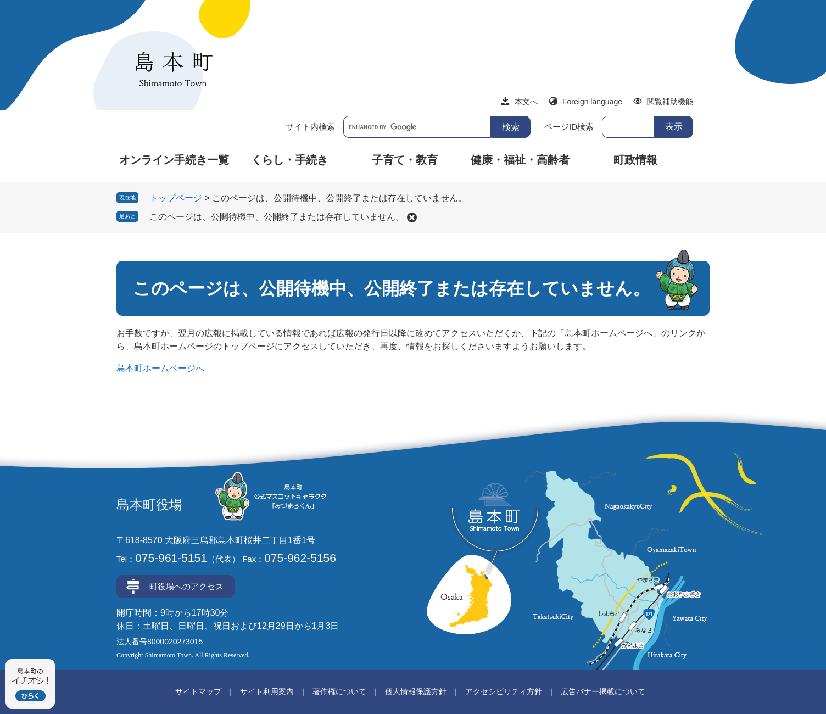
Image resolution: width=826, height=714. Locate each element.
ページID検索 (569, 126)
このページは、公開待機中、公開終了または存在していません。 (276, 216)
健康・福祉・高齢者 (520, 160)
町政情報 (635, 160)
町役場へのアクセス (186, 586)
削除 (412, 217)
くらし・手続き (289, 160)
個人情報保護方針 (416, 691)
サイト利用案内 (267, 691)
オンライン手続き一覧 (174, 160)
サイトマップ (198, 691)
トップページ (175, 198)
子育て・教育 (405, 160)
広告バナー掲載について (603, 691)
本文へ (526, 101)
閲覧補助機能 (670, 101)
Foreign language (592, 101)
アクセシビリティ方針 (503, 691)
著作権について (339, 691)
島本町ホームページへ (160, 368)
